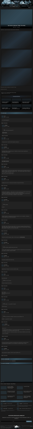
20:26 (8, 312)
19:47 (8, 349)
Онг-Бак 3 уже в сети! (9, 403)
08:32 (8, 275)
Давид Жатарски (4, 132)
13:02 (8, 213)
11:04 (8, 179)
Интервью (26, 4)
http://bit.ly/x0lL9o (22, 237)
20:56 (8, 325)
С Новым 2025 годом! (25, 403)
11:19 (8, 234)
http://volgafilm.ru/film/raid (5, 161)
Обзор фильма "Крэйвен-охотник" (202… (26, 408)
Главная (3, 92)
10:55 (8, 243)
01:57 (8, 126)
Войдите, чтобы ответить (5, 135)
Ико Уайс (7, 93)
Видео (7, 4)
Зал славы (11, 4)
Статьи (30, 4)
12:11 (8, 223)
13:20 (8, 200)
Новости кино (3, 4)
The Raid (5, 93)
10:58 (8, 167)
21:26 (8, 289)
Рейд (9, 93)
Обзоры (21, 4)
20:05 (8, 339)
